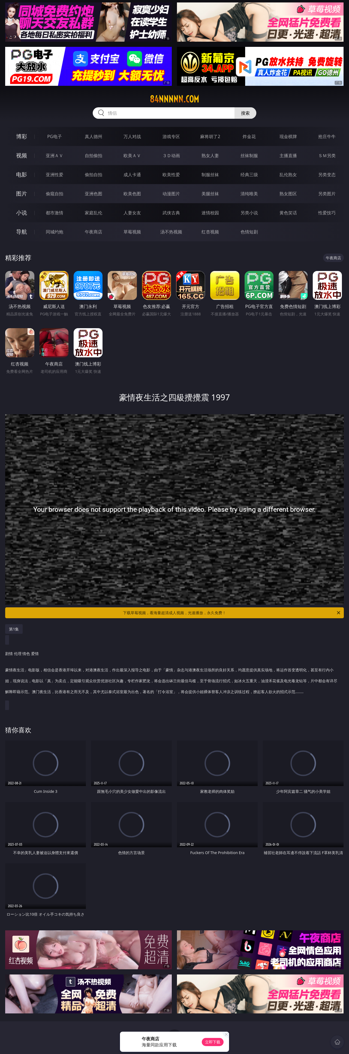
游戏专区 (171, 136)
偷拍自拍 (93, 175)
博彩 (21, 136)
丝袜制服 (249, 156)
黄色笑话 (288, 213)
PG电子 (54, 136)
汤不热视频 (171, 232)
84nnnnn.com (174, 99)
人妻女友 (132, 213)
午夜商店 (93, 232)
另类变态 (327, 175)
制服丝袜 (210, 175)
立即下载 (212, 1041)
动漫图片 (171, 194)
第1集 (14, 629)
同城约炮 (54, 232)
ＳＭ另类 (327, 156)
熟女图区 (288, 194)
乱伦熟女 (288, 175)
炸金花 (249, 136)
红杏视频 (210, 232)
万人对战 (132, 136)
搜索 (245, 113)
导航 (21, 231)
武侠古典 (171, 213)
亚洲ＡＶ (54, 156)
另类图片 (327, 194)
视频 (21, 155)
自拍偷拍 (93, 156)
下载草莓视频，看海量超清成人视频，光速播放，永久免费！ (232, 613)
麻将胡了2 (210, 136)
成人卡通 (132, 175)
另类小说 (249, 213)
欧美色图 (132, 194)
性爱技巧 (327, 213)
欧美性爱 (171, 175)
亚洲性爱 (54, 175)
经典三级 (249, 175)
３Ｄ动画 (171, 156)
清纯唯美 (249, 194)
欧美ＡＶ (132, 156)
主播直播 (288, 156)
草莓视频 (132, 232)
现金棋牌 (288, 136)
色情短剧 (249, 232)
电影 (21, 174)
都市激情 (54, 213)
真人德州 (93, 136)
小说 (21, 212)
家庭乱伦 (93, 213)
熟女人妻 (210, 156)
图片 (21, 193)
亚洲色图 (93, 194)
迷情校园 (210, 213)
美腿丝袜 (210, 194)
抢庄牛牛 (327, 136)
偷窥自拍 (54, 194)
